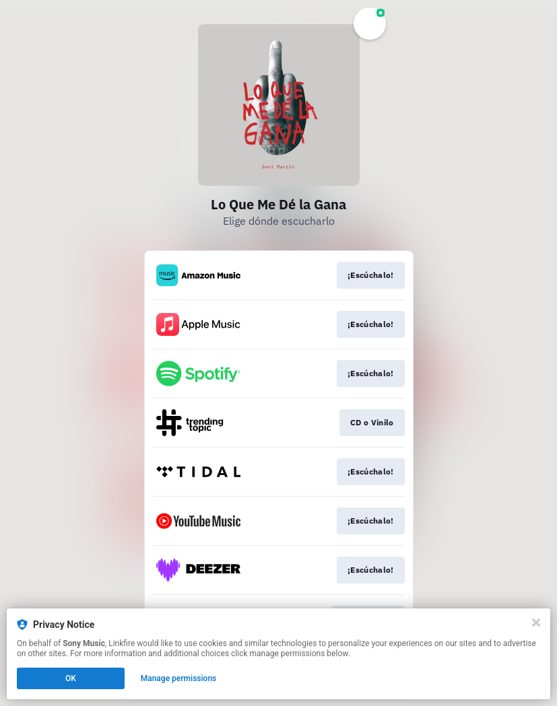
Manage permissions (179, 678)
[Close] (536, 622)
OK (70, 678)
